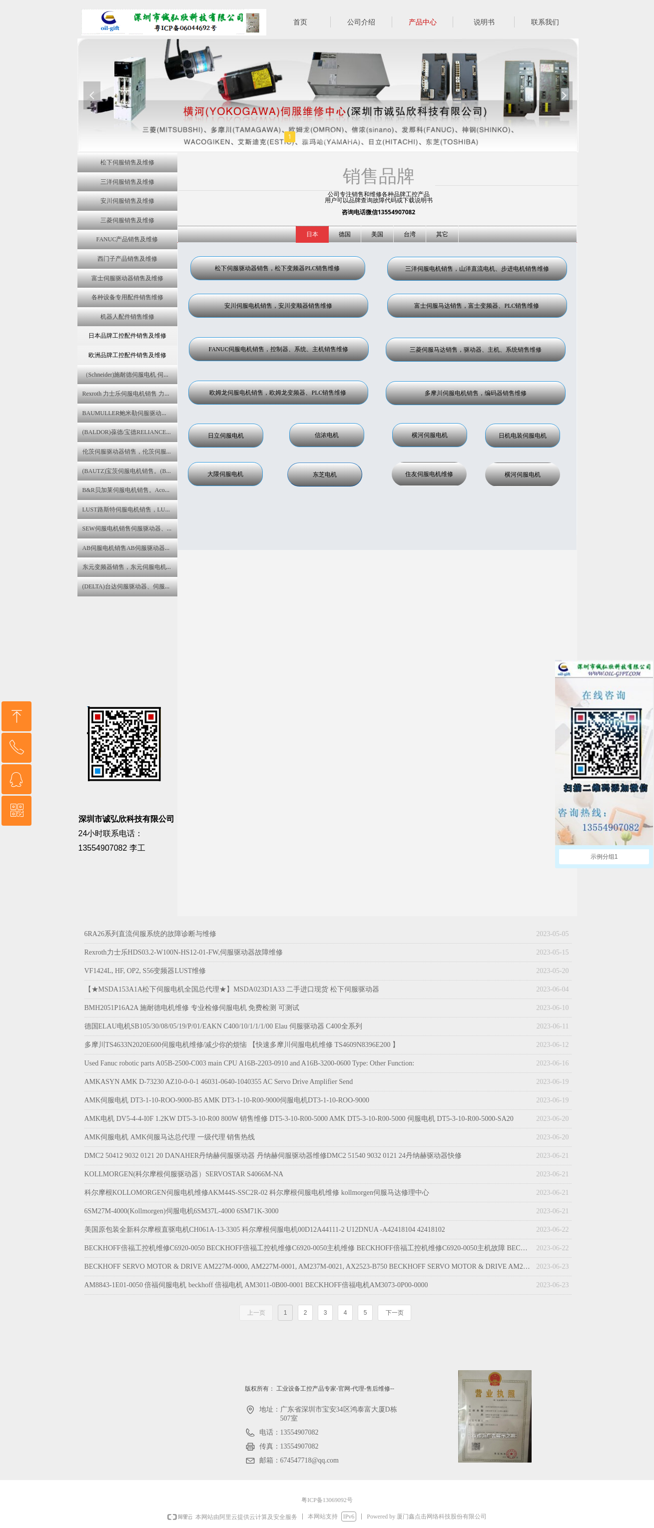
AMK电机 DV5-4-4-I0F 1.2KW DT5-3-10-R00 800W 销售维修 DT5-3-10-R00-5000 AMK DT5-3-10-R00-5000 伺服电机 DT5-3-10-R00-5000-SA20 (299, 1118)
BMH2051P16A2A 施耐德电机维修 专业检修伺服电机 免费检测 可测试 (191, 1008)
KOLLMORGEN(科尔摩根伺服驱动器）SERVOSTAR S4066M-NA (184, 1174)
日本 (312, 234)
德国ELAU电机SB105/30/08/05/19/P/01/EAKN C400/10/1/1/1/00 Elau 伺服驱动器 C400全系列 (223, 1026)
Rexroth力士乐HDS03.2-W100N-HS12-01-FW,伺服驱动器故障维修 (183, 952)
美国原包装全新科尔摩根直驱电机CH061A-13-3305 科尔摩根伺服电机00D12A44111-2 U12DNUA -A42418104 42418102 (264, 1229)
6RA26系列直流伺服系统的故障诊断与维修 (150, 934)
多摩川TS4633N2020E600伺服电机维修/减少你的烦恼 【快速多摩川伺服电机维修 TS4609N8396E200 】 (241, 1044)
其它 (442, 234)
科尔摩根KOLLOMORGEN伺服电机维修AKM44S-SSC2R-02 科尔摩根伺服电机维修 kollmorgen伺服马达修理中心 (256, 1192)
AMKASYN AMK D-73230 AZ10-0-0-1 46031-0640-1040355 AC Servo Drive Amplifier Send (218, 1081)
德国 (345, 234)
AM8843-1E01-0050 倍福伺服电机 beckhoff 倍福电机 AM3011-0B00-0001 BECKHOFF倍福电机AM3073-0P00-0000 (256, 1285)
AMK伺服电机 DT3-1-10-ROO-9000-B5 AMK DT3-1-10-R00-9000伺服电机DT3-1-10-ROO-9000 (226, 1100)
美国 (377, 234)
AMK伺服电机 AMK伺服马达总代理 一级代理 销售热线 (169, 1137)
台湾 (410, 234)
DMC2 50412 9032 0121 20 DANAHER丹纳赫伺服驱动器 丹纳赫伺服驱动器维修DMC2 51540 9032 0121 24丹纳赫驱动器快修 (273, 1155)
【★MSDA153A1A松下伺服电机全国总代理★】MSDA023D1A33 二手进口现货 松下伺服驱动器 (231, 989)
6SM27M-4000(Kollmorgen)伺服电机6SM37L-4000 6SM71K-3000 (181, 1211)
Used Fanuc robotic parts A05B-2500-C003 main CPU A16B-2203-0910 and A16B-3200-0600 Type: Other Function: (249, 1063)
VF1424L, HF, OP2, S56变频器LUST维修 (145, 971)
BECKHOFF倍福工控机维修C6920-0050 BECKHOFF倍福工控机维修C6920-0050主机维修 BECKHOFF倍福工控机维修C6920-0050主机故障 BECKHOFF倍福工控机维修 (308, 1248)
